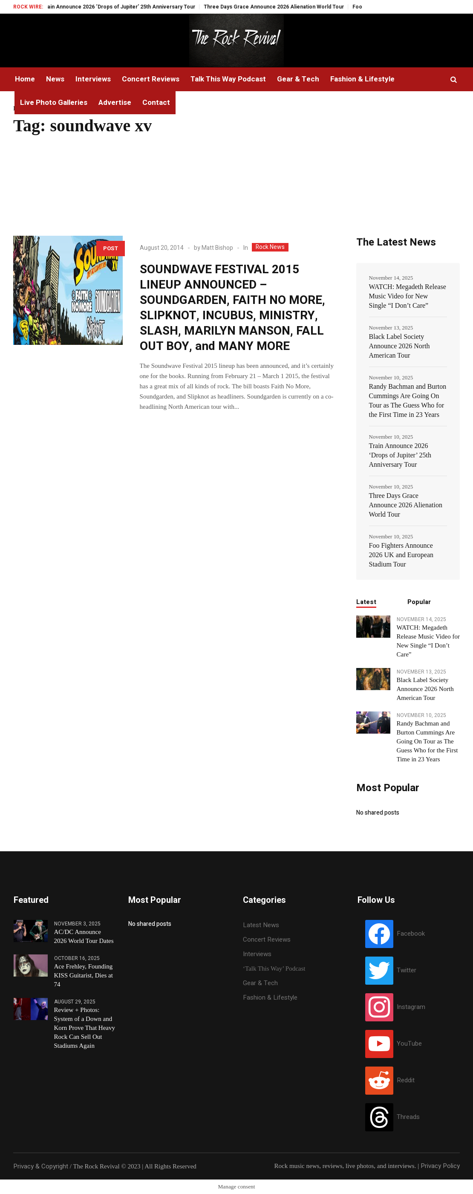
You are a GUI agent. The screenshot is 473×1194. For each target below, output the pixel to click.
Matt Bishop (217, 247)
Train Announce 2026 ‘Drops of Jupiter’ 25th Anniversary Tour (130, 7)
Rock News (270, 247)
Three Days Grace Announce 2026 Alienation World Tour (285, 7)
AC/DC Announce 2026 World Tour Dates (84, 936)
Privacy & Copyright (40, 1166)
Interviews (257, 954)
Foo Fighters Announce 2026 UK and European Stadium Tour (401, 555)
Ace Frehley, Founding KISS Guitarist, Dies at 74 (83, 975)
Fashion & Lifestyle (270, 997)
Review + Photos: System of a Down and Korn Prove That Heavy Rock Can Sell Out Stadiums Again (84, 1027)
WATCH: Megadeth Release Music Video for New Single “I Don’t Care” (407, 296)
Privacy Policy (440, 1166)
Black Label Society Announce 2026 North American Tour (399, 346)
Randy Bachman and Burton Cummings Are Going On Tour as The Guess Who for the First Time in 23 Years (408, 400)
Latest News (261, 925)
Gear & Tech (260, 983)
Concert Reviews (267, 939)
